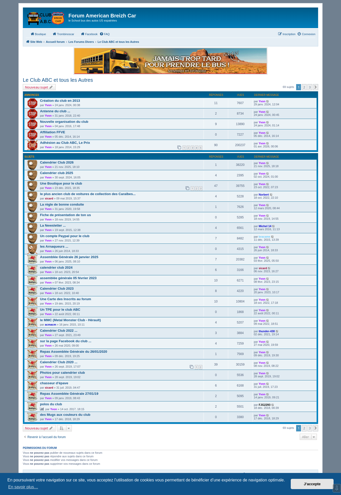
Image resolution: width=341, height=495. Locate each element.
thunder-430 (267, 331)
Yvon (48, 105)
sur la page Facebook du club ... (65, 341)
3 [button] (310, 87)
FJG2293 (264, 404)
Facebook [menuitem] (89, 34)
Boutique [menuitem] (38, 34)
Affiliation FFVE (52, 132)
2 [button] (304, 87)
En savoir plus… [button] (23, 487)
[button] (315, 87)
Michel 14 (265, 226)
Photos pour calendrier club (62, 373)
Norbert (264, 194)
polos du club (51, 404)
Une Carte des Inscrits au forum (65, 299)
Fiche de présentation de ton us (65, 215)
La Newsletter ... (53, 225)
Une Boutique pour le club (61, 183)
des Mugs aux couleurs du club (65, 415)
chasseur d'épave (54, 383)
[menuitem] (104, 34)
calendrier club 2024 (56, 267)
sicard (49, 198)
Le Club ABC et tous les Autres (58, 80)
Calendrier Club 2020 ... (58, 362)
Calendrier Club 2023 (57, 288)
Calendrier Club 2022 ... (58, 330)
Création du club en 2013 (60, 101)
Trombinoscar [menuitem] (63, 34)
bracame (264, 236)
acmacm (50, 324)
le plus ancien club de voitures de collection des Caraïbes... (88, 194)
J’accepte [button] (312, 484)
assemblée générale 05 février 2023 (68, 278)
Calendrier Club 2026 (57, 162)
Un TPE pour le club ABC (60, 309)
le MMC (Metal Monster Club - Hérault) (70, 320)
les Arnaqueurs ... (54, 246)
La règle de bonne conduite (62, 204)
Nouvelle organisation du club (64, 122)
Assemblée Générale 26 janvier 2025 (69, 257)
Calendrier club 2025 (56, 173)
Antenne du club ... (55, 111)
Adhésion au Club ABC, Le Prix (65, 143)
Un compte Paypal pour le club (64, 236)
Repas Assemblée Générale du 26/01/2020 (73, 351)
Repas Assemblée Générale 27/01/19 (69, 394)
